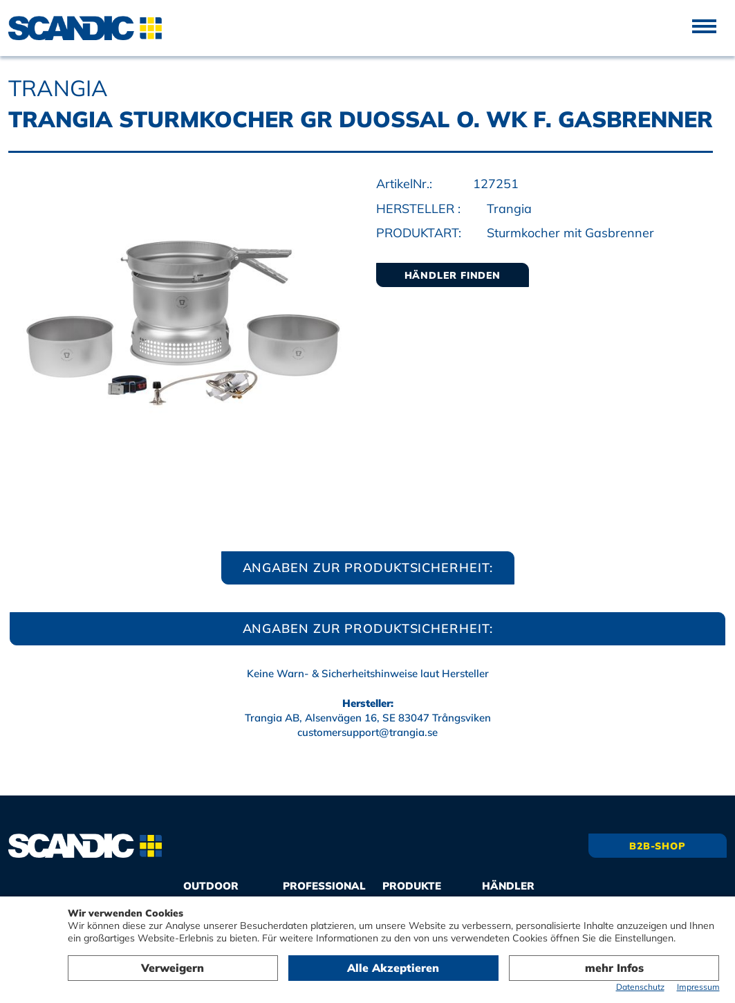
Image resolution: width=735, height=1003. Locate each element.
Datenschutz (640, 987)
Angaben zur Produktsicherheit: (368, 568)
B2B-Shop (657, 846)
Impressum (698, 987)
